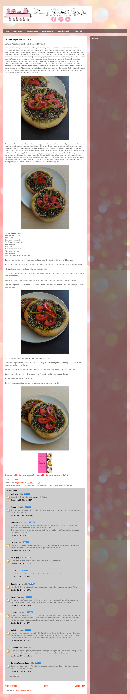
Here (19, 233)
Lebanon (69, 485)
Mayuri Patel (15, 597)
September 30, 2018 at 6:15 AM (22, 500)
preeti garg (15, 558)
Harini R (14, 542)
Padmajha (15, 647)
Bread (37, 485)
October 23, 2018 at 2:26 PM (21, 671)
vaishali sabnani (17, 522)
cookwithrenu (16, 612)
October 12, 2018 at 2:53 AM (21, 590)
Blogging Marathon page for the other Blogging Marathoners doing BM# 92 (41, 475)
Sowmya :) (15, 507)
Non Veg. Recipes (32, 31)
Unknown (14, 494)
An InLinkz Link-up (11, 479)
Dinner (56, 485)
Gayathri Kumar (17, 584)
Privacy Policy (78, 31)
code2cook (15, 630)
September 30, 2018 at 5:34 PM (22, 515)
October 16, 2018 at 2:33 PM (21, 605)
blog (35, 497)
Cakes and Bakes (48, 31)
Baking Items (15, 485)
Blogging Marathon (27, 485)
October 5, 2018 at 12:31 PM (21, 564)
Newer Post (11, 686)
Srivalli (13, 571)
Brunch (50, 485)
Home (7, 31)
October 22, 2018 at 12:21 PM (21, 656)
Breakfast (43, 485)
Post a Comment (15, 676)
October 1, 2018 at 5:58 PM (20, 535)
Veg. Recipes (17, 31)
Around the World (64, 31)
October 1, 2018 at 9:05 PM (20, 551)
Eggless (62, 485)
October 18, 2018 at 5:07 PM (21, 623)
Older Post (79, 686)
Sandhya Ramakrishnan (20, 663)
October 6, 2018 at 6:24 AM (20, 577)
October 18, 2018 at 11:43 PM (21, 640)
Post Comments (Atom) (23, 691)
